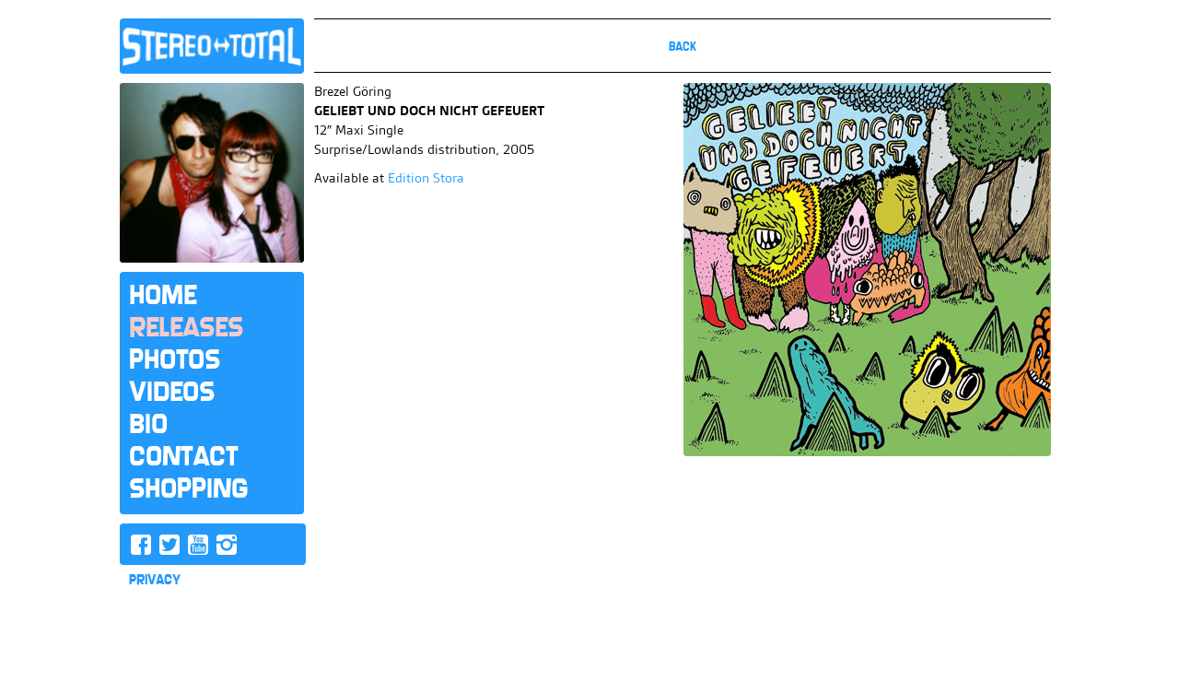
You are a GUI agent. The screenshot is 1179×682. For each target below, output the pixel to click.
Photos (174, 359)
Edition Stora (426, 178)
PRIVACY (155, 579)
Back (682, 46)
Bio (148, 424)
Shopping (188, 488)
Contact (183, 456)
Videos (172, 391)
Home (162, 295)
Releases (186, 327)
